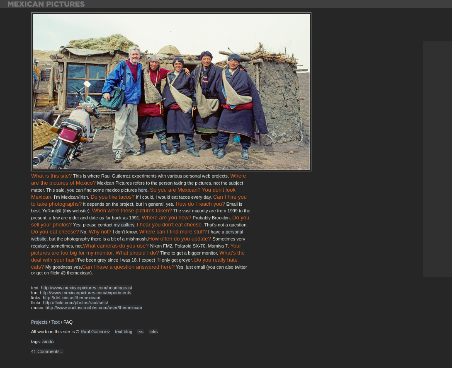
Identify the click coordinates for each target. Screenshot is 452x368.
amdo (48, 341)
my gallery (124, 224)
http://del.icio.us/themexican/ (71, 297)
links (153, 331)
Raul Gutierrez (95, 331)
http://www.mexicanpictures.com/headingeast (86, 287)
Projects (39, 322)
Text (55, 322)
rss (140, 331)
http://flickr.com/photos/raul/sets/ (75, 302)
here (142, 190)
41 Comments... (47, 351)
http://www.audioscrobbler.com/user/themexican (94, 307)
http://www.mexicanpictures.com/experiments (85, 292)
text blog (124, 331)
